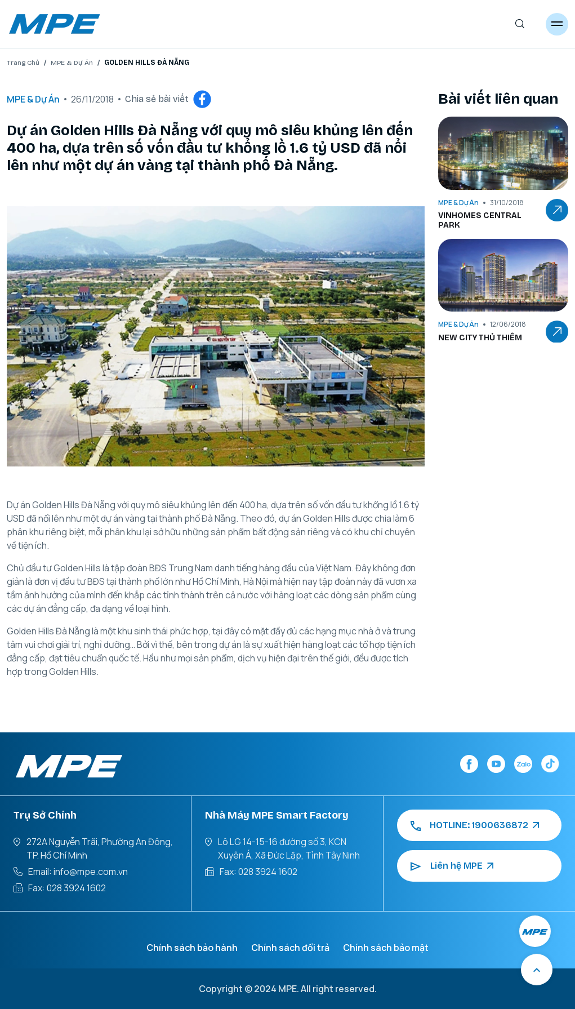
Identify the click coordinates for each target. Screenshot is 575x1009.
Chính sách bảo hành (192, 947)
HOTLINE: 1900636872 (475, 825)
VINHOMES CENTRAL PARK (479, 220)
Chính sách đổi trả (290, 947)
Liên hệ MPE (452, 866)
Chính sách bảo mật (386, 947)
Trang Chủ (23, 62)
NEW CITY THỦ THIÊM (480, 338)
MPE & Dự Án (72, 62)
